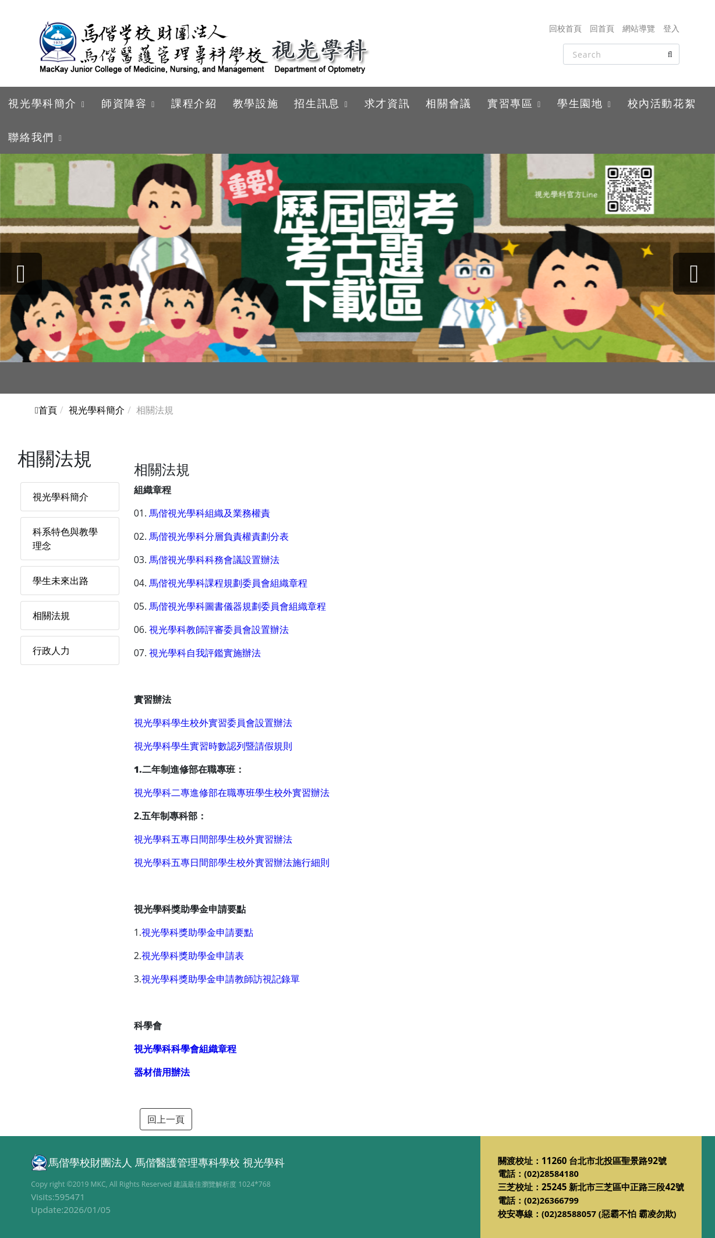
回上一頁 (166, 1119)
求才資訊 (387, 103)
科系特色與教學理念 (65, 538)
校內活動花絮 (662, 103)
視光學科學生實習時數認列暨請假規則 (213, 746)
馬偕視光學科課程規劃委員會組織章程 (228, 582)
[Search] (621, 54)
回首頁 (602, 28)
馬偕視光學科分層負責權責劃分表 (219, 536)
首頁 (46, 410)
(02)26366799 (552, 1200)
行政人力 (51, 650)
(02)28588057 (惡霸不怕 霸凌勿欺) (609, 1213)
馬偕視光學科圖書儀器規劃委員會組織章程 (237, 606)
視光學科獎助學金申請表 (192, 955)
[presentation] (23, 273)
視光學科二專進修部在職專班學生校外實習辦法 (232, 792)
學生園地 (580, 103)
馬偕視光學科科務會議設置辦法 (214, 559)
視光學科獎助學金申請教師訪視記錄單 (220, 978)
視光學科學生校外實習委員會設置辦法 (213, 722)
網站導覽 (638, 28)
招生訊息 (316, 103)
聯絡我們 (31, 137)
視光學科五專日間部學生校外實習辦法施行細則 (232, 862)
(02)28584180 (552, 1173)
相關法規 (51, 615)
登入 (671, 28)
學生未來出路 (61, 580)
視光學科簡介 (42, 103)
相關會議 (448, 103)
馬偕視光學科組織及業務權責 (209, 513)
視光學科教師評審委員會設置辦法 (219, 629)
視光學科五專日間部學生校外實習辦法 (213, 839)
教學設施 (255, 103)
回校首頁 (565, 28)
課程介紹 (194, 103)
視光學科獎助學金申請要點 (197, 932)
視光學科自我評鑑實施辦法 (205, 652)
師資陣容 (124, 103)
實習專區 (510, 103)
